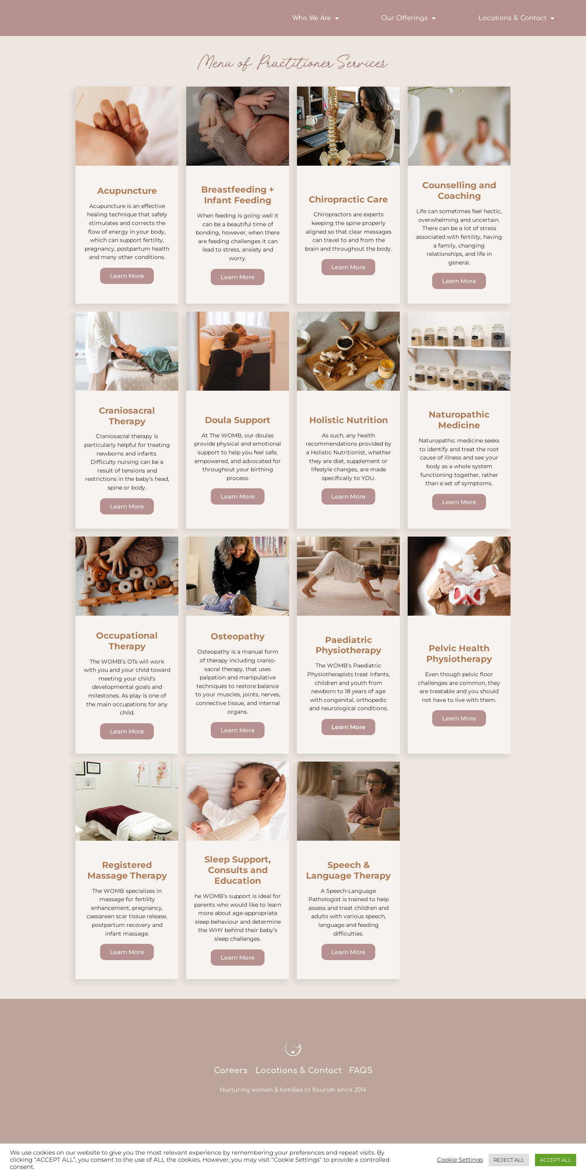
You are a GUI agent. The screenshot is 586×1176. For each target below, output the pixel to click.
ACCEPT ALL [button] (555, 1160)
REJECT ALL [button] (508, 1160)
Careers (230, 1087)
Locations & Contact (516, 18)
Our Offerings (408, 18)
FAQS (361, 1087)
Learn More (127, 278)
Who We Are (316, 18)
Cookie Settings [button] (460, 1159)
